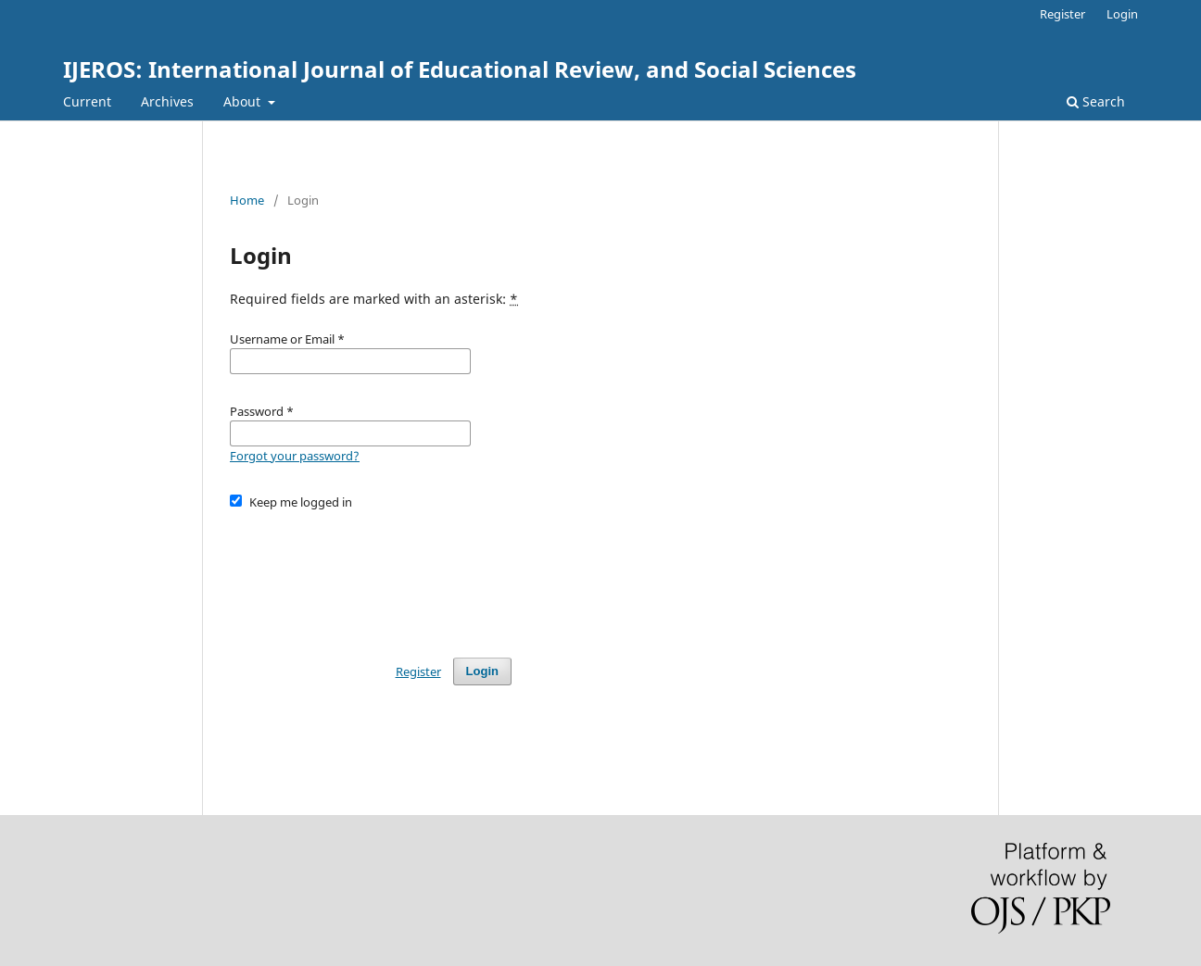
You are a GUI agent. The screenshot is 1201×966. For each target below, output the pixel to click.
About (243, 101)
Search (1096, 101)
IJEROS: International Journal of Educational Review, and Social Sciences (459, 69)
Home (247, 200)
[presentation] (371, 575)
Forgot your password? (295, 455)
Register (1062, 14)
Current (87, 101)
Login (1122, 14)
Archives (167, 101)
